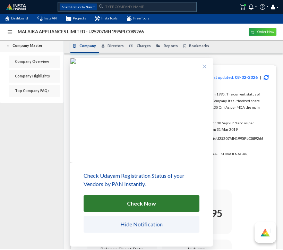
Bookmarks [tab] (196, 46)
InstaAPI (47, 18)
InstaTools (106, 18)
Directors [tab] (113, 46)
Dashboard (16, 18)
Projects (76, 18)
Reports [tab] (167, 46)
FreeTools (138, 18)
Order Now (262, 32)
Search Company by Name (77, 7)
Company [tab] (84, 46)
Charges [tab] (140, 46)
